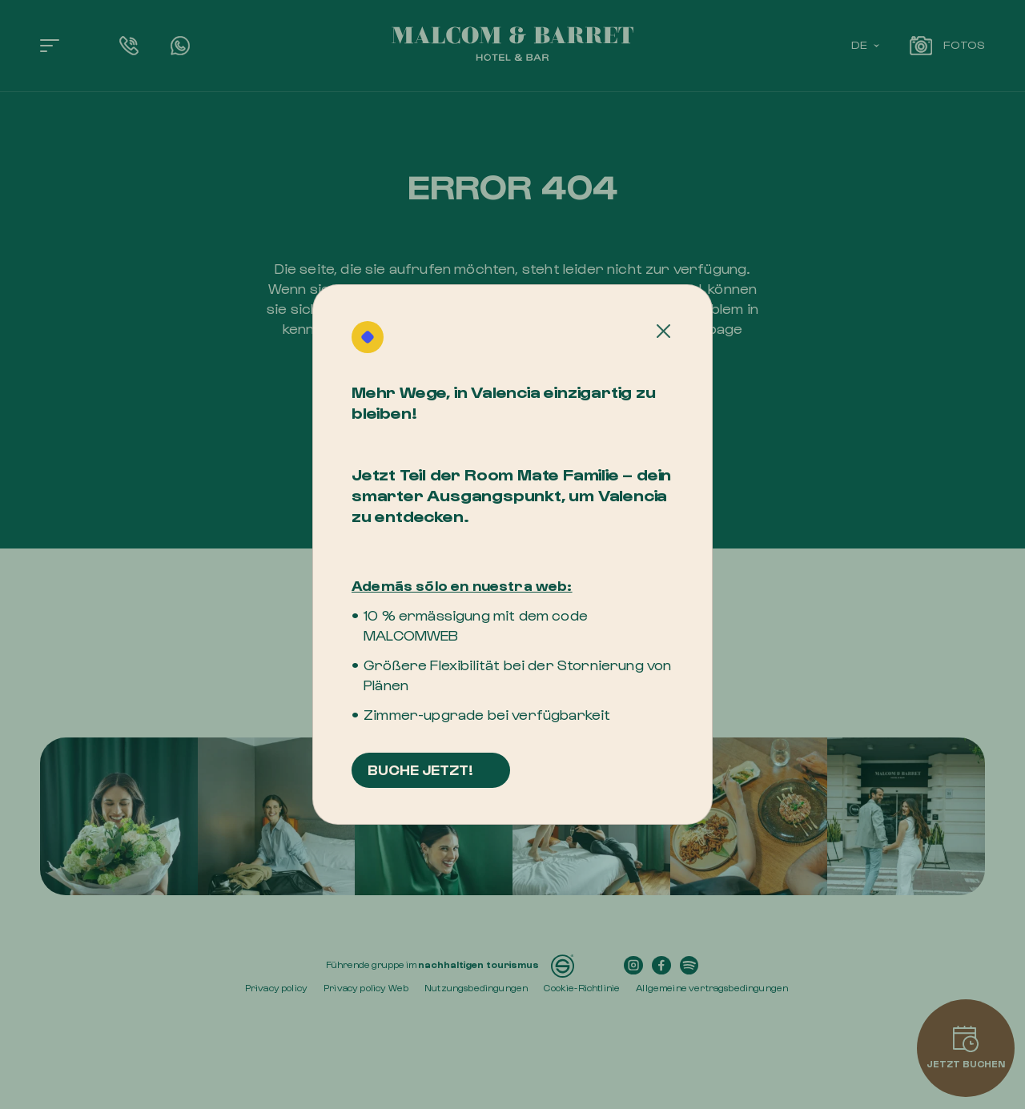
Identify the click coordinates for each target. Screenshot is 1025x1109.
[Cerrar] (663, 331)
